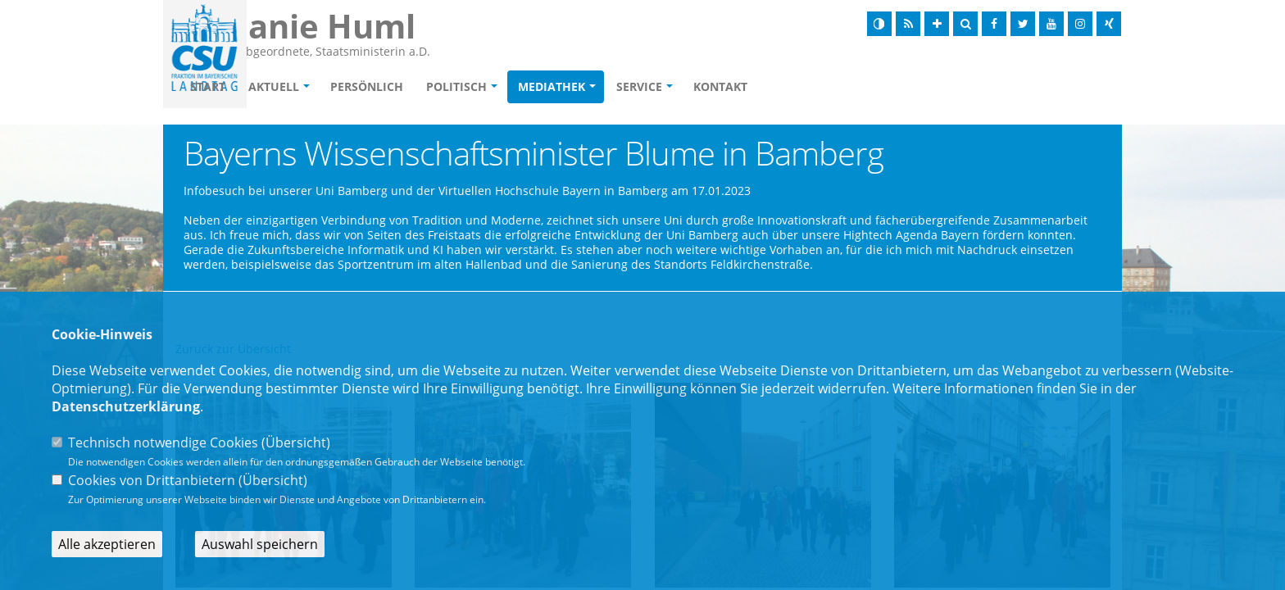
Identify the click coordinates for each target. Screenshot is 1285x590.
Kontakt (815, 87)
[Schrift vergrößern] (936, 23)
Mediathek (645, 87)
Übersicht (296, 442)
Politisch (550, 87)
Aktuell (368, 87)
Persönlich (461, 87)
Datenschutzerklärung (126, 406)
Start (302, 87)
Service (733, 87)
